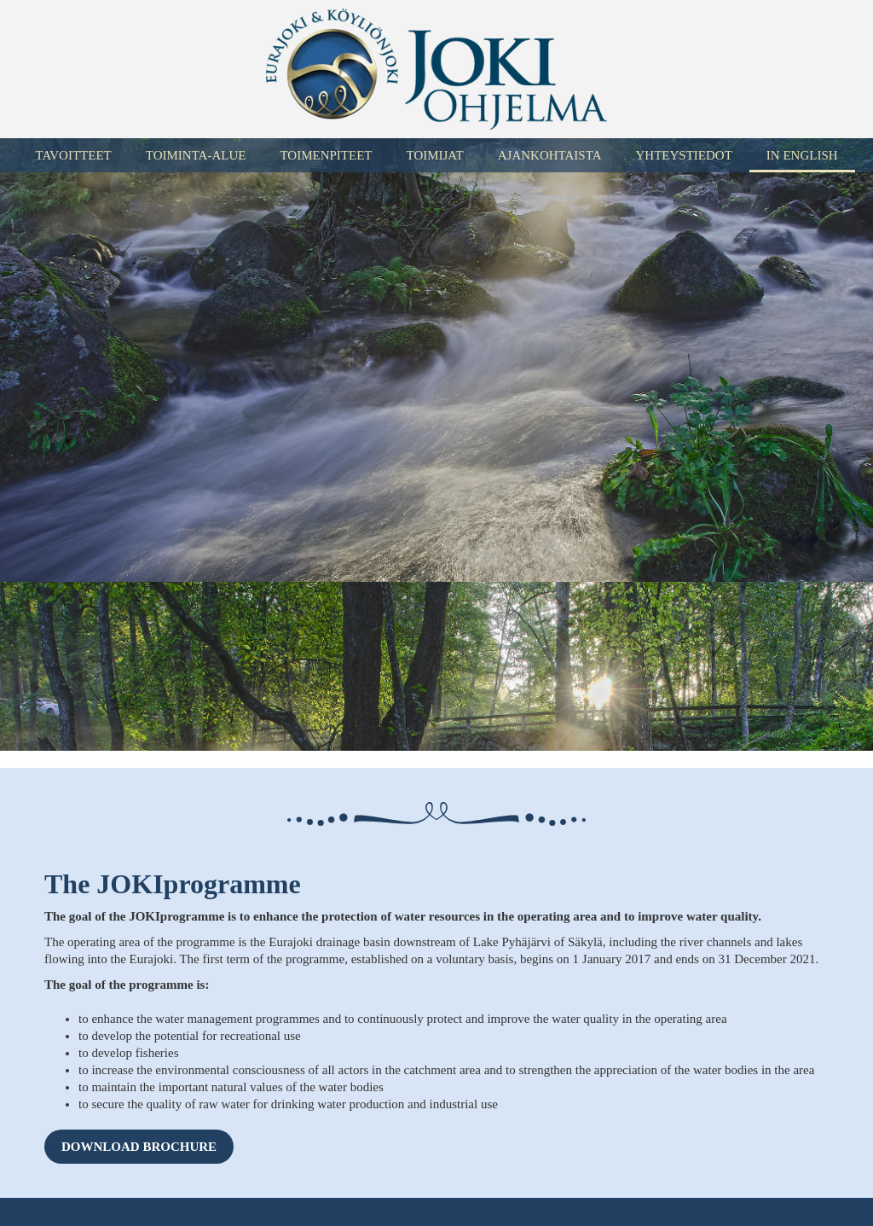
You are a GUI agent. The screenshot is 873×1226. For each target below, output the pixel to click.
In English (802, 155)
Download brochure (139, 1146)
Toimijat (434, 155)
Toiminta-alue (196, 155)
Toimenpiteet (326, 155)
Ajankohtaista (550, 155)
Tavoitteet (73, 155)
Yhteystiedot (683, 155)
